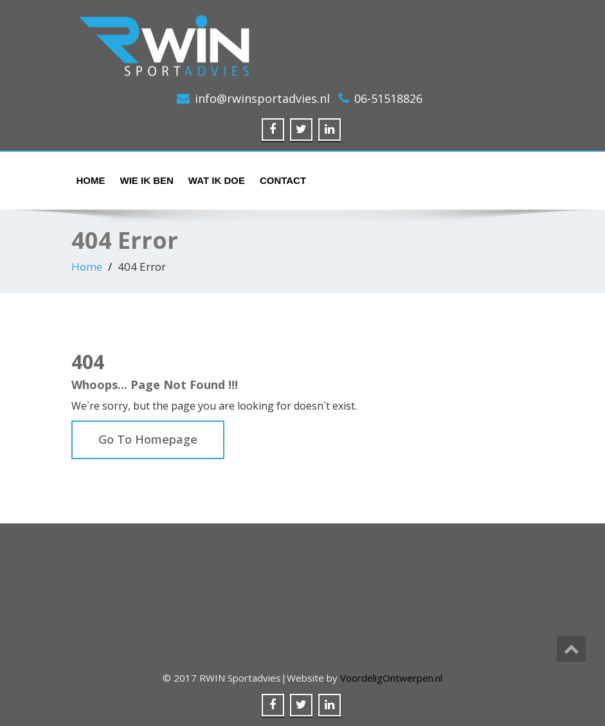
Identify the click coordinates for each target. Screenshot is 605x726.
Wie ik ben (147, 180)
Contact (283, 180)
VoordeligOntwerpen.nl (391, 677)
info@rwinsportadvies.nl (262, 98)
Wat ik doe (216, 180)
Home (91, 180)
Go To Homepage (147, 439)
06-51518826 (388, 98)
